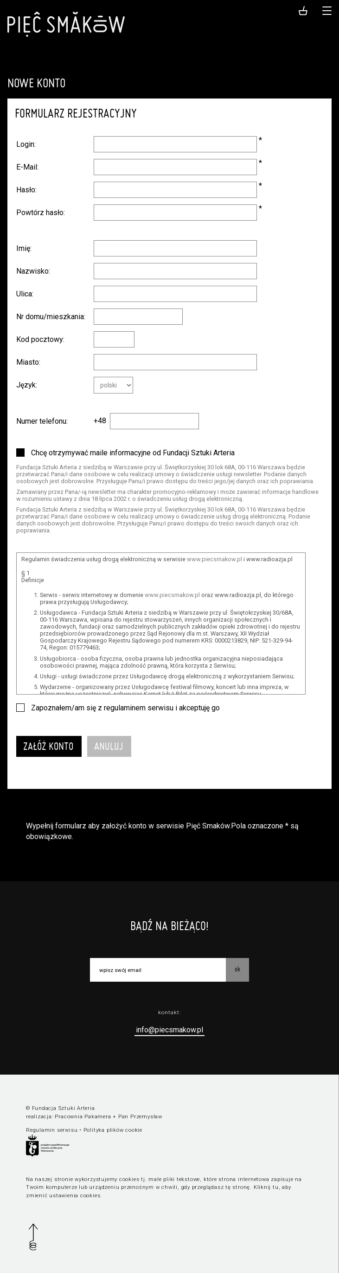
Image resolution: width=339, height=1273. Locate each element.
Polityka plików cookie (112, 1130)
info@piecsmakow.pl (169, 1029)
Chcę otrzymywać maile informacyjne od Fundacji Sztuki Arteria (133, 452)
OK (237, 969)
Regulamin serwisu (51, 1130)
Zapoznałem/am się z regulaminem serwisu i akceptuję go (125, 707)
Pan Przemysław (140, 1117)
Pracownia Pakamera (83, 1117)
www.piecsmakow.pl (214, 559)
